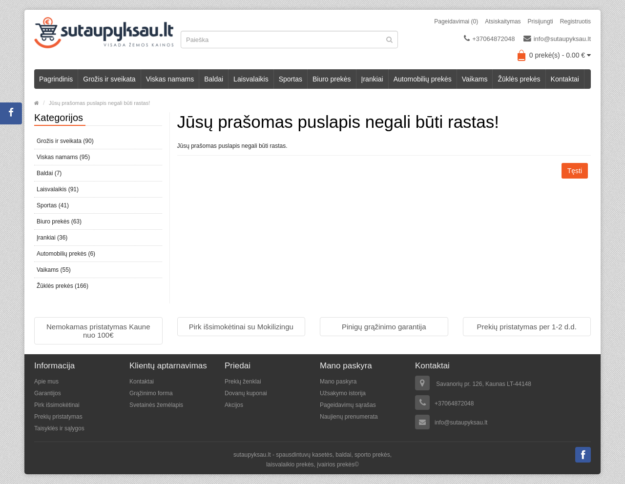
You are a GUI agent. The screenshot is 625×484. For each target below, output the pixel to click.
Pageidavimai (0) (456, 21)
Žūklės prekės (519, 79)
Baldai (213, 79)
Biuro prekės (331, 79)
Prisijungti (540, 21)
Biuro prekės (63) (59, 221)
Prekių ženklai (243, 381)
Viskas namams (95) (63, 157)
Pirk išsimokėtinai (57, 405)
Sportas (290, 79)
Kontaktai (565, 79)
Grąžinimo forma (151, 393)
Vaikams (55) (54, 269)
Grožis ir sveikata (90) (65, 141)
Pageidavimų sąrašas (348, 405)
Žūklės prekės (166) (62, 285)
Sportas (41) (53, 205)
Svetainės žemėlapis (156, 405)
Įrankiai (372, 79)
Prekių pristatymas (58, 416)
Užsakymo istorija (343, 393)
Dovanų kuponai (246, 393)
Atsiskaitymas (503, 21)
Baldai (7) (49, 173)
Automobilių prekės (423, 79)
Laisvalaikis (251, 79)
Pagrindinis (56, 79)
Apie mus (46, 381)
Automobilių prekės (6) (66, 253)
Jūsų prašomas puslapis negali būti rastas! (99, 103)
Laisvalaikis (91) (58, 189)
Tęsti (574, 171)
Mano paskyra (338, 381)
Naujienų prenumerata (349, 416)
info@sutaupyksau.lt (557, 38)
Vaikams (475, 79)
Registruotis (575, 21)
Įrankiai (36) (52, 237)
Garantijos (47, 393)
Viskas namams (170, 79)
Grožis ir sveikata (109, 79)
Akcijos (234, 405)
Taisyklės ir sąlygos (59, 428)
